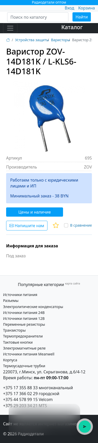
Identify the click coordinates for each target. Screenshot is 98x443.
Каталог (72, 27)
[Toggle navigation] (10, 28)
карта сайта (72, 283)
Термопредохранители (23, 336)
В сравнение (81, 225)
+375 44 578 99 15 (20, 399)
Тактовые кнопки (18, 342)
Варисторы (60, 39)
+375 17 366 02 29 (20, 393)
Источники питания (20, 294)
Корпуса (10, 359)
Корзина (86, 8)
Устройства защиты (32, 39)
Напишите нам (26, 225)
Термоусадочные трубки (24, 365)
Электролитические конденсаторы (33, 306)
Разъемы (10, 300)
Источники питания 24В (24, 312)
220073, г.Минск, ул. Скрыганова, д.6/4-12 (44, 372)
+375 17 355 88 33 (20, 388)
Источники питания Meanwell (28, 354)
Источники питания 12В (24, 318)
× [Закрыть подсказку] (73, 410)
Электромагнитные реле (24, 348)
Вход (69, 8)
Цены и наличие (34, 212)
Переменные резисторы (24, 324)
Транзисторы (14, 330)
